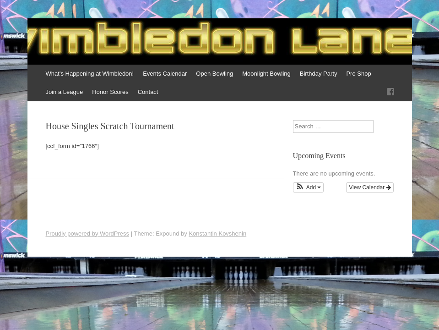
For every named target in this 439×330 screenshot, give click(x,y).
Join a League (64, 91)
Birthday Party (318, 73)
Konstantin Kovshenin (217, 233)
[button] (308, 187)
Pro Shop (358, 73)
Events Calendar (165, 73)
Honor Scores (110, 91)
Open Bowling (214, 73)
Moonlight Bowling (266, 73)
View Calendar (369, 187)
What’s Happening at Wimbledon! (90, 73)
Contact (148, 91)
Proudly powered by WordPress (88, 233)
